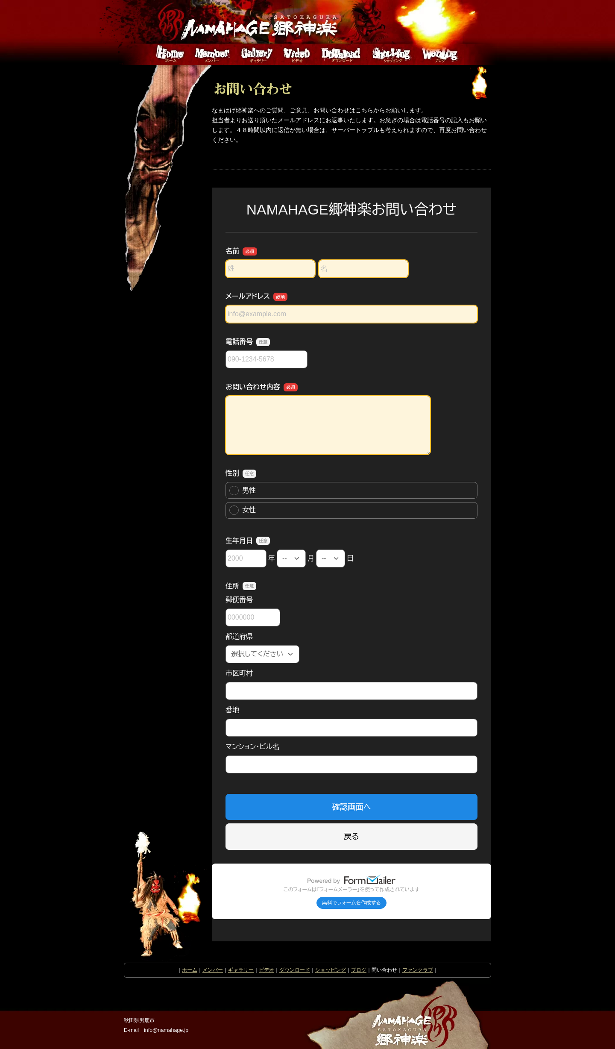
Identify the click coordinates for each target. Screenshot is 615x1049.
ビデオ (266, 970)
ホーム (189, 970)
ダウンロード (294, 970)
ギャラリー (241, 970)
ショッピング (330, 970)
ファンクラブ (417, 970)
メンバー (212, 970)
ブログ (358, 970)
